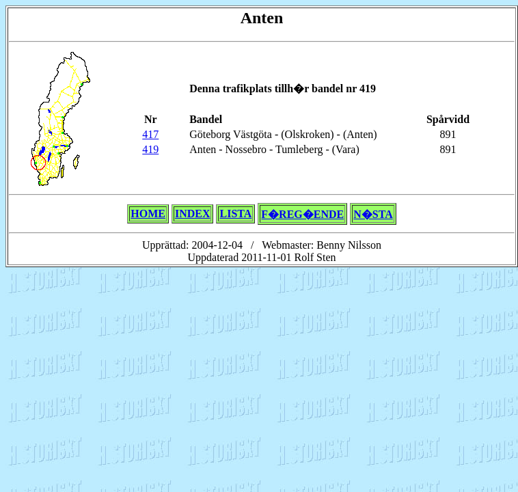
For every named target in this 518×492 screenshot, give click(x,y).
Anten (262, 18)
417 (150, 134)
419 (150, 149)
